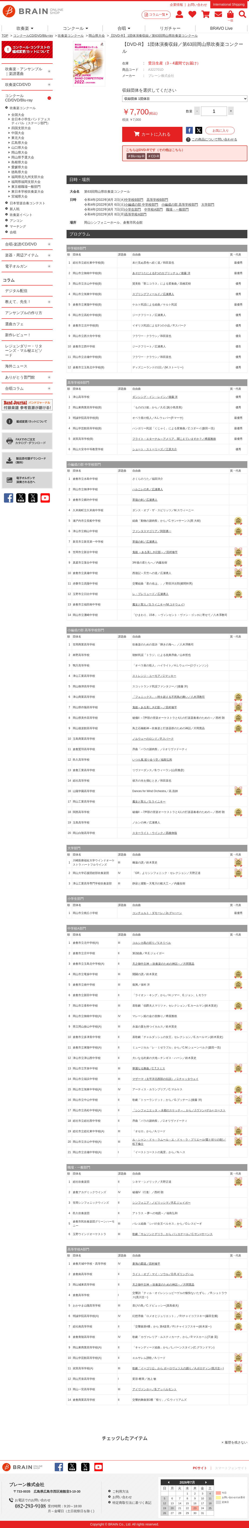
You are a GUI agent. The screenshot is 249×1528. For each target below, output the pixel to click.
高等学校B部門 (157, 199)
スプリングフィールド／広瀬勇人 (153, 294)
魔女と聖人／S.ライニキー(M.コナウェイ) (158, 604)
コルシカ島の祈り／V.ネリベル (151, 942)
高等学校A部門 (135, 214)
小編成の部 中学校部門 (141, 204)
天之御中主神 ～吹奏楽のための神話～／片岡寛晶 (163, 963)
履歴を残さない (236, 1442)
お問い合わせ (197, 5)
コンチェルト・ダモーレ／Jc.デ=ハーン (157, 913)
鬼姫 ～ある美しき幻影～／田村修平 (155, 552)
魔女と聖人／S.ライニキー (149, 801)
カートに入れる (152, 134)
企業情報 (176, 5)
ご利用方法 (120, 1491)
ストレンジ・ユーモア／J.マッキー (154, 676)
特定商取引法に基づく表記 (131, 1502)
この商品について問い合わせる (211, 139)
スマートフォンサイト (231, 1468)
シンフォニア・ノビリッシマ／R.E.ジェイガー (161, 1202)
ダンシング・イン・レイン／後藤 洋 (155, 397)
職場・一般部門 (177, 209)
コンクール (75, 28)
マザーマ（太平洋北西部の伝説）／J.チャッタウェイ (165, 1079)
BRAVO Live (221, 28)
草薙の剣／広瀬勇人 (144, 499)
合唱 (124, 28)
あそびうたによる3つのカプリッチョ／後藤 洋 (161, 273)
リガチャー (170, 28)
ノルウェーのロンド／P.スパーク (153, 738)
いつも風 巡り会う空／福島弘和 (152, 759)
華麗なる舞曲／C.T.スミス (148, 1068)
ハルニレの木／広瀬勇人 (147, 489)
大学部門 (207, 204)
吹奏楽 (24, 28)
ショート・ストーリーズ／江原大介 (154, 449)
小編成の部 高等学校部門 (179, 204)
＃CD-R (153, 156)
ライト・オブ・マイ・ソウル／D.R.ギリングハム (163, 1274)
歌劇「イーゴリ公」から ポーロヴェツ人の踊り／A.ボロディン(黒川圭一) (178, 1368)
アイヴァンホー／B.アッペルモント (154, 1389)
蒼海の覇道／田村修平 (146, 1263)
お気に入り (221, 130)
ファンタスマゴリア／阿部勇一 (151, 531)
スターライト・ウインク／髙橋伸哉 (154, 833)
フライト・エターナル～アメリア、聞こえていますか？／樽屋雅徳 (174, 438)
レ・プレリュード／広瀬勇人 (150, 594)
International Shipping (228, 4)
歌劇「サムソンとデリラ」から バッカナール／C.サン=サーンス (172, 1234)
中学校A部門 (153, 209)
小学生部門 (133, 209)
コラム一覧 (158, 14)
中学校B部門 (134, 199)
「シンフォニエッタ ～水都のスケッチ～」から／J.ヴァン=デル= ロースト (179, 1110)
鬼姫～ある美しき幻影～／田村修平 (154, 707)
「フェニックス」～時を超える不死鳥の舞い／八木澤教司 (168, 697)
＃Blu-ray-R (136, 156)
